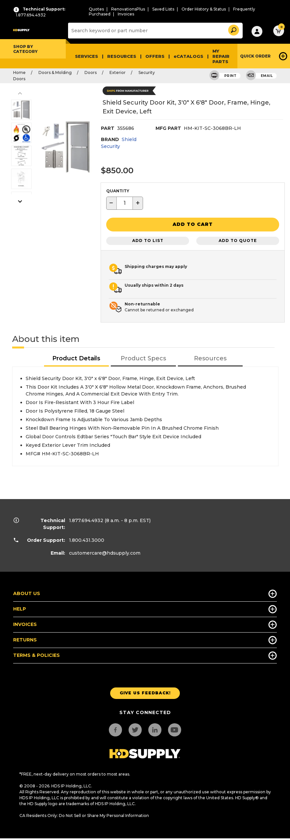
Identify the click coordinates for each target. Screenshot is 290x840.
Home (19, 72)
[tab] (76, 358)
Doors (91, 72)
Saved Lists (163, 9)
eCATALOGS (188, 56)
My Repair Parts (221, 56)
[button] (233, 29)
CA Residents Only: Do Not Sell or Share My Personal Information (84, 814)
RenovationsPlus (128, 9)
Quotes (96, 9)
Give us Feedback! (145, 692)
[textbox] (124, 203)
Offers (154, 56)
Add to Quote (238, 240)
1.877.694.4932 (86, 520)
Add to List (147, 240)
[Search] (154, 30)
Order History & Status (203, 9)
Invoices (126, 14)
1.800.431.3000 (86, 539)
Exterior (117, 72)
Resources (121, 56)
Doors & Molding (55, 72)
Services (86, 56)
